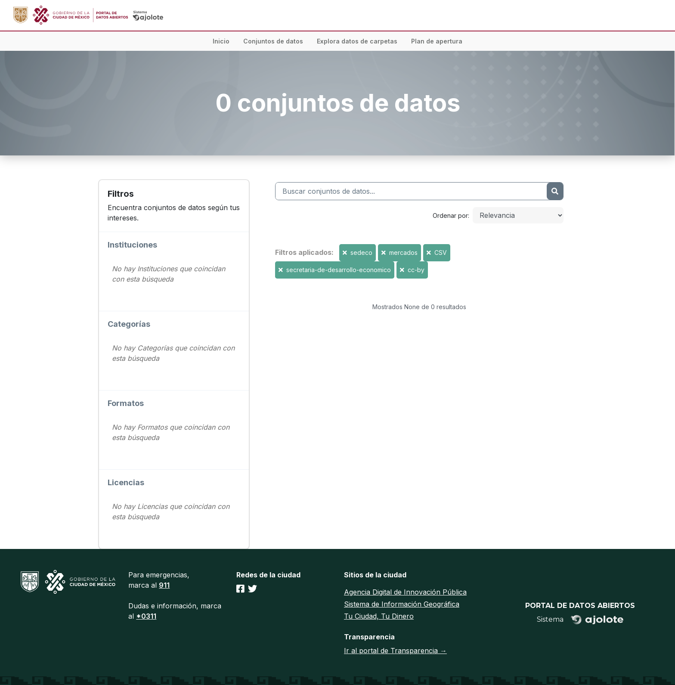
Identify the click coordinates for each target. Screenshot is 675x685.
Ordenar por (450, 215)
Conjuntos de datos (273, 41)
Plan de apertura (436, 41)
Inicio (221, 41)
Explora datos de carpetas (357, 41)
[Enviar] (555, 191)
